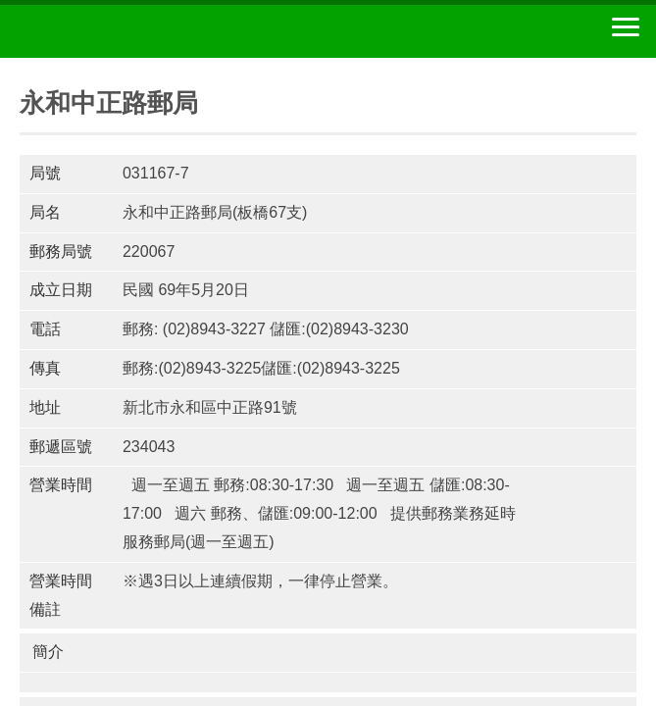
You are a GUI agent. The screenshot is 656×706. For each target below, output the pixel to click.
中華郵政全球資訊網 (122, 31)
